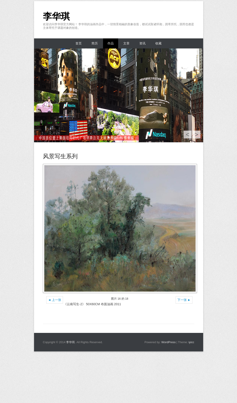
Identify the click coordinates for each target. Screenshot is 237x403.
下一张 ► (184, 300)
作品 (110, 43)
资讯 (142, 43)
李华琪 (56, 16)
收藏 (158, 43)
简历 (94, 43)
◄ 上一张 (54, 300)
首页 (78, 43)
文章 (126, 43)
